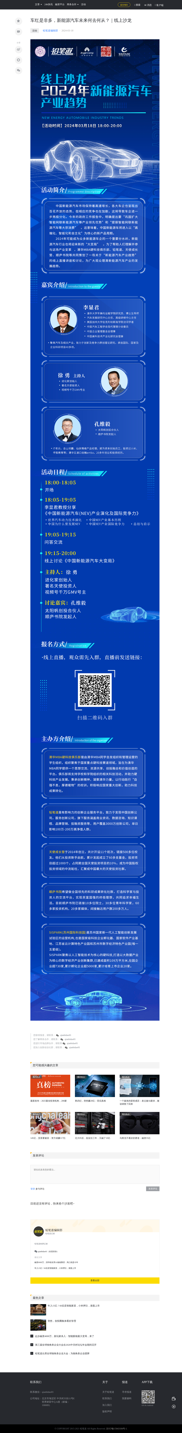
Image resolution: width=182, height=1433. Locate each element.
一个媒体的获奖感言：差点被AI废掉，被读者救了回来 (139, 1102)
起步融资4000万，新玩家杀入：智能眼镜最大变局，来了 (64, 1336)
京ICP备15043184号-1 (116, 1428)
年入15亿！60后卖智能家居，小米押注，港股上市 (74, 1305)
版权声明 (107, 1411)
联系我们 (107, 1398)
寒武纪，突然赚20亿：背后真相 (90, 1101)
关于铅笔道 (108, 1392)
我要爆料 (126, 1398)
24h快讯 (48, 4)
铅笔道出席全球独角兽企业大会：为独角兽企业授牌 (62, 1353)
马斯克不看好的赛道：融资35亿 (135, 1138)
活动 (83, 4)
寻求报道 (126, 1392)
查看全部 (95, 1280)
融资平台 (60, 4)
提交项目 (124, 5)
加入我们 (107, 1405)
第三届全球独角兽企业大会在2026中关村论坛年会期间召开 (66, 1345)
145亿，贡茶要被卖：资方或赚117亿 (47, 1138)
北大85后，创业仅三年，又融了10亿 (92, 1138)
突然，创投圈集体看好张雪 (62, 1321)
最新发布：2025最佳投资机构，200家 (48, 1101)
